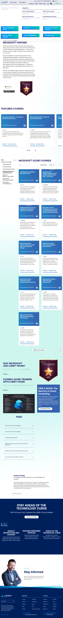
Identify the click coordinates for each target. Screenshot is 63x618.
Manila (54, 613)
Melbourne (45, 613)
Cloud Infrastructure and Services (10, 145)
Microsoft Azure (12, 144)
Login (55, 1)
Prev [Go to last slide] (2, 528)
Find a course (15, 2)
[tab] (29, 150)
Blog (45, 3)
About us (32, 3)
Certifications (34, 605)
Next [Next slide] (6, 528)
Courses (3, 11)
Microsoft (5, 144)
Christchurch (10, 34)
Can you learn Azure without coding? (18, 457)
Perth (54, 605)
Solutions (24, 605)
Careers (23, 613)
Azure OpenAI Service (16, 369)
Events (41, 3)
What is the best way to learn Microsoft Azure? (18, 450)
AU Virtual (23, 34)
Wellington (17, 34)
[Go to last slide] (27, 150)
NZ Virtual (29, 34)
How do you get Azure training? (18, 431)
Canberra (55, 608)
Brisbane (54, 603)
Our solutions (24, 2)
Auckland (4, 34)
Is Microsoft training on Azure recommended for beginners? (18, 444)
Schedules (34, 603)
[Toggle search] (48, 3)
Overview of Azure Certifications (18, 425)
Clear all (14, 160)
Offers (36, 3)
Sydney (44, 610)
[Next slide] (35, 150)
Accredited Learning (36, 613)
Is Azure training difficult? (18, 437)
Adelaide (54, 610)
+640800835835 (47, 1)
